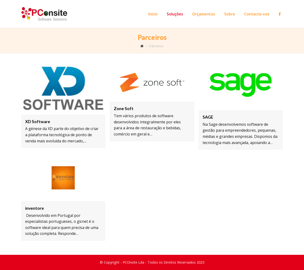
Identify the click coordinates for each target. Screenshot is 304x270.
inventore (34, 208)
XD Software (37, 121)
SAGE (208, 117)
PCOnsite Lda (133, 262)
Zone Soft (123, 108)
